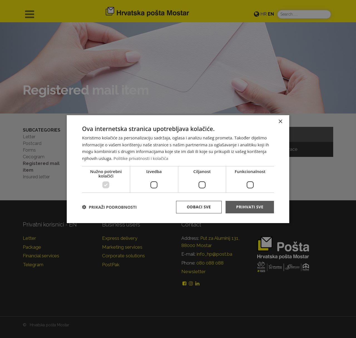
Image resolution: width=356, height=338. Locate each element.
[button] (109, 207)
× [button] (280, 121)
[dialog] (178, 169)
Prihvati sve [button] (249, 206)
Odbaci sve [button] (199, 206)
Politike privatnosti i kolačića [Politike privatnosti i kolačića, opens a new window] (140, 158)
